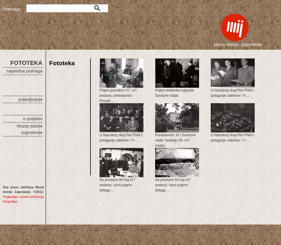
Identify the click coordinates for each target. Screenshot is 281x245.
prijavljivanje (30, 99)
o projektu (32, 118)
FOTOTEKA (26, 63)
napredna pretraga (24, 70)
